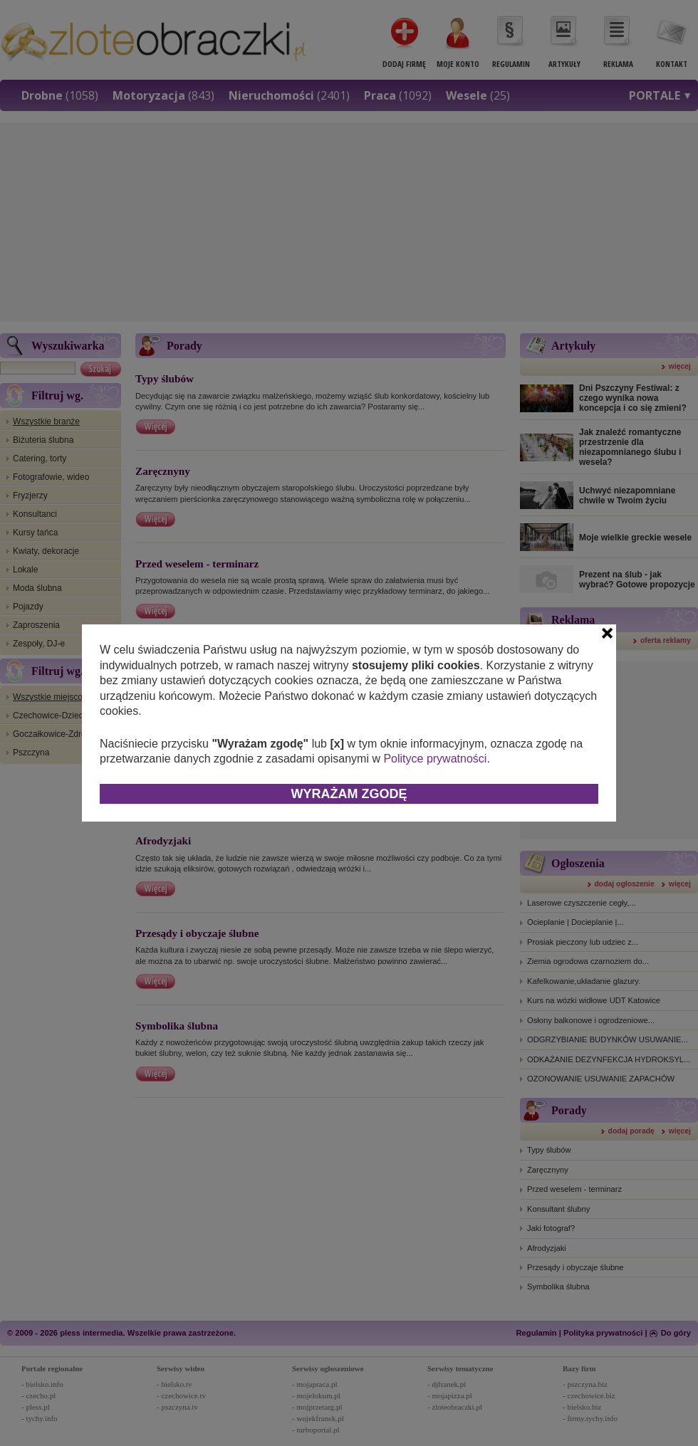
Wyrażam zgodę (349, 794)
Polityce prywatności (434, 759)
